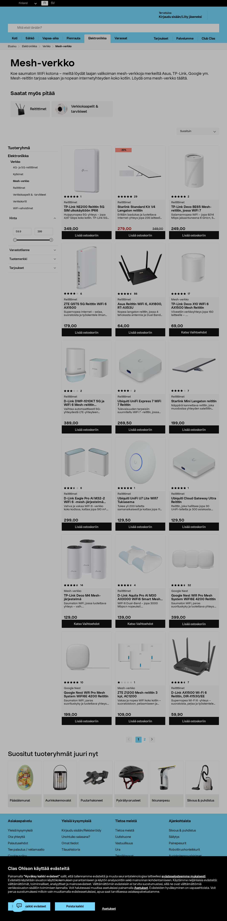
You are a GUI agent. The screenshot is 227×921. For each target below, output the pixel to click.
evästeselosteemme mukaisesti (183, 876)
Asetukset (141, 888)
